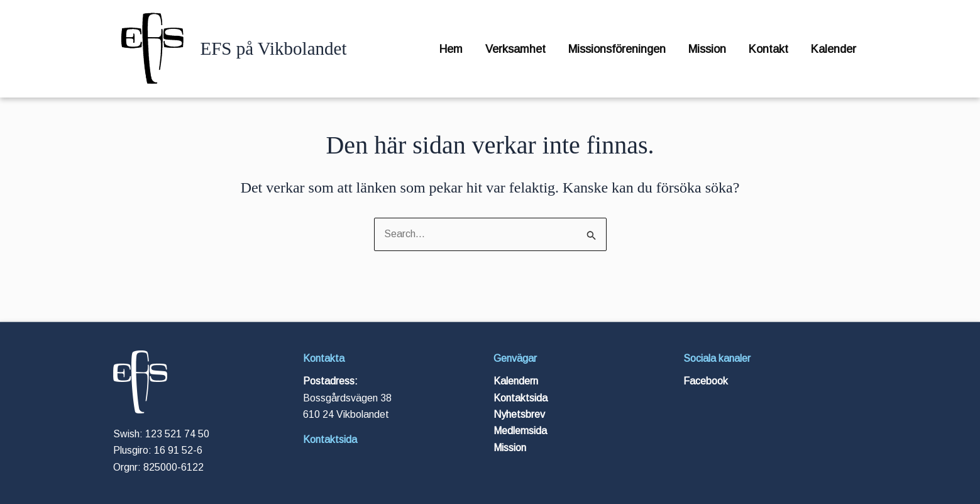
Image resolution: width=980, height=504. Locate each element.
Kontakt (768, 49)
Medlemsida (520, 430)
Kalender (833, 49)
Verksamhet (515, 49)
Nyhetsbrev (519, 414)
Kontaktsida (330, 439)
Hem (451, 49)
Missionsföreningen (617, 49)
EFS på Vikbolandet (274, 48)
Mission (707, 49)
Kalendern (515, 381)
